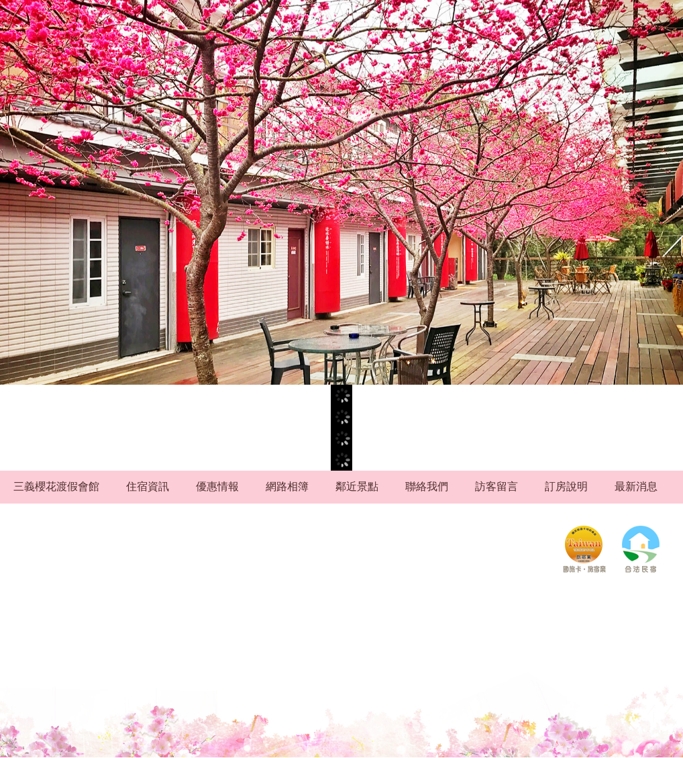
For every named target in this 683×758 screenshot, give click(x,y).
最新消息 (636, 486)
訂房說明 (566, 486)
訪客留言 (496, 486)
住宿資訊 (147, 486)
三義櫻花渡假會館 (56, 486)
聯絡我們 (426, 486)
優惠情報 (217, 486)
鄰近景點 (356, 486)
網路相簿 (287, 486)
